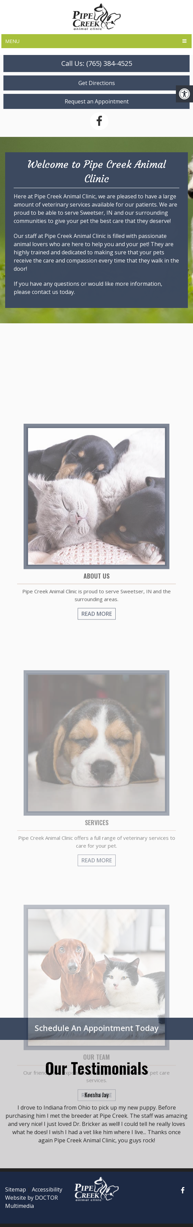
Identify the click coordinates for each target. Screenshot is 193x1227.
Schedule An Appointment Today (96, 1028)
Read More (96, 661)
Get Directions (96, 83)
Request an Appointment (97, 101)
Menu (12, 41)
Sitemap (15, 1189)
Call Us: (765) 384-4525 (96, 63)
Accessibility (47, 1189)
